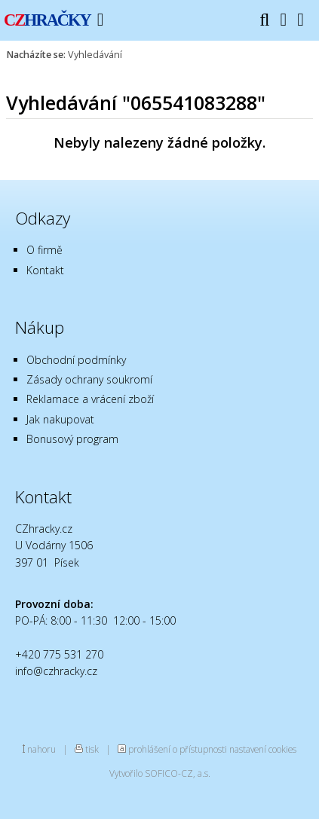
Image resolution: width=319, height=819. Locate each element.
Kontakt (45, 270)
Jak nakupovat (60, 419)
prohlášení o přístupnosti (177, 749)
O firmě (44, 250)
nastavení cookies (262, 749)
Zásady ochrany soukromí (89, 379)
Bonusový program (72, 439)
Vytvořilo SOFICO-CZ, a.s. (159, 773)
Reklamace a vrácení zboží (90, 399)
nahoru (41, 749)
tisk (92, 749)
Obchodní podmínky (76, 360)
